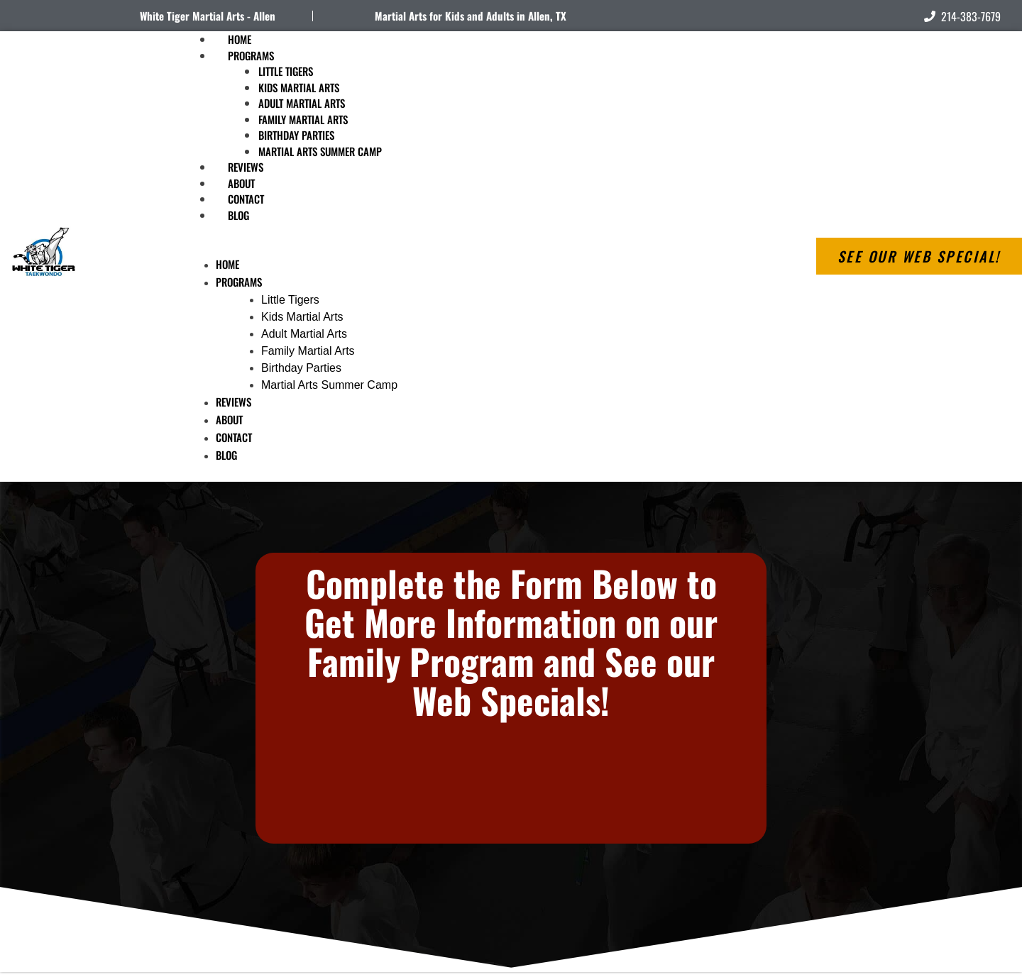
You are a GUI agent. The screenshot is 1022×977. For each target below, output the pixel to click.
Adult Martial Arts (301, 103)
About (229, 419)
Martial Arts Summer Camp (320, 151)
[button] (444, 247)
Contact (234, 437)
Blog (238, 215)
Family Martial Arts (303, 119)
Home (227, 264)
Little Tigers (285, 71)
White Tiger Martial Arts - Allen (207, 15)
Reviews (233, 401)
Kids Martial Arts (298, 87)
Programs (251, 55)
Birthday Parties (296, 135)
